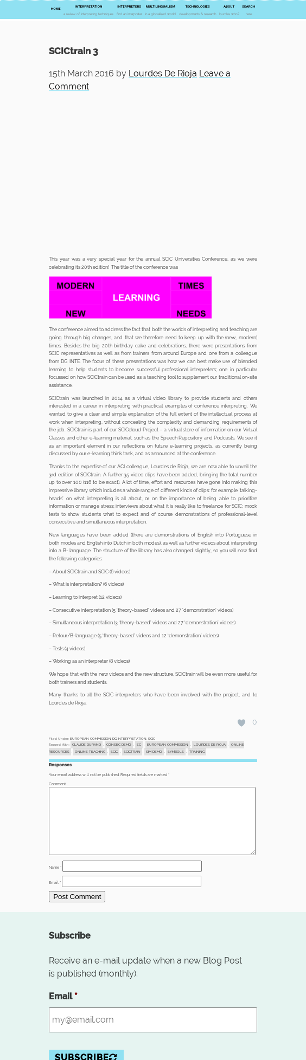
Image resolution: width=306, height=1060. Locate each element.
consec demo (118, 744)
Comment (57, 784)
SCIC (114, 751)
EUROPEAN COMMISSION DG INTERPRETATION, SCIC (112, 738)
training (197, 751)
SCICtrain (132, 751)
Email (55, 896)
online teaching (90, 751)
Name (55, 880)
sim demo (154, 751)
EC (139, 744)
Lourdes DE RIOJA (210, 744)
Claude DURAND (86, 744)
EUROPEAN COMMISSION (167, 744)
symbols (176, 751)
